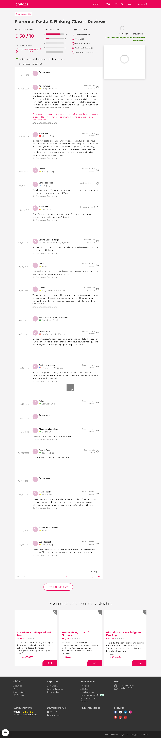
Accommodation (88, 698)
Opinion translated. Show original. (45, 123)
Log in (130, 4)
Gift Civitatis (18, 695)
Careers (83, 701)
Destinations (52, 686)
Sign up (141, 4)
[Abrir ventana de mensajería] (5, 732)
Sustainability (19, 692)
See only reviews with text (30, 64)
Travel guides (53, 692)
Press (15, 689)
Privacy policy (135, 735)
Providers (84, 686)
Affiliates (84, 689)
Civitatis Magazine (55, 689)
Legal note (124, 735)
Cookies (144, 735)
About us (17, 686)
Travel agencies (87, 692)
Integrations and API (89, 695)
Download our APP (56, 708)
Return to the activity (23, 14)
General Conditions (111, 735)
